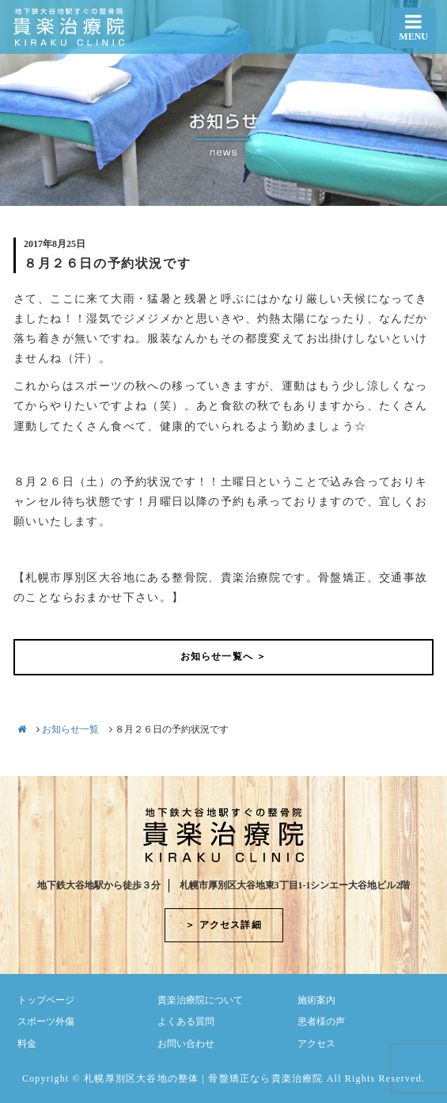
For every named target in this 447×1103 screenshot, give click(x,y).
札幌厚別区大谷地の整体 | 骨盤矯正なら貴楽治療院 (203, 1078)
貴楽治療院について (200, 1000)
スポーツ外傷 (45, 1021)
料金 (26, 1043)
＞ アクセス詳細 (223, 924)
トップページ (45, 1000)
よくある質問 (185, 1021)
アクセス (316, 1043)
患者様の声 (321, 1021)
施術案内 (316, 1000)
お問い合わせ (185, 1043)
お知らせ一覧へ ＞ (223, 656)
